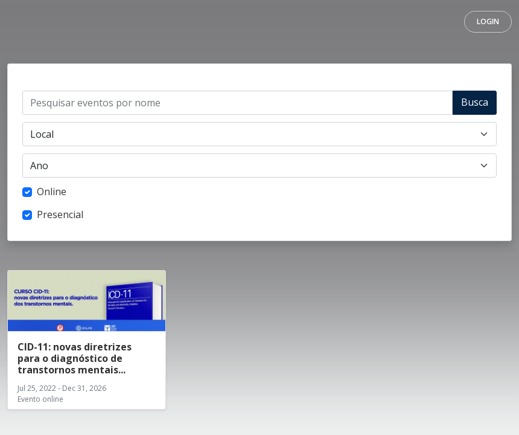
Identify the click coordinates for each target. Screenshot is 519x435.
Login (488, 21)
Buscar (474, 105)
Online (51, 191)
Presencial (60, 214)
